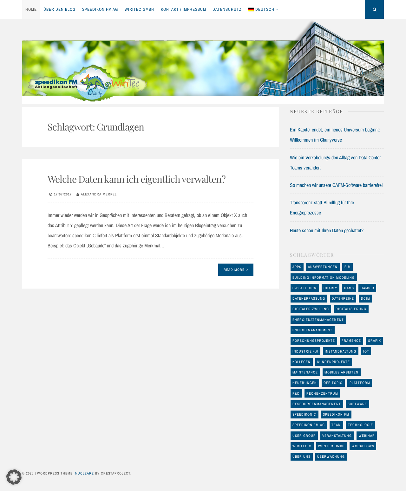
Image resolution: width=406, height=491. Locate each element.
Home (31, 9)
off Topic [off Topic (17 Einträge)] (333, 382)
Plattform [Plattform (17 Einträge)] (360, 382)
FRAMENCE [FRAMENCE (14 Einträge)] (351, 340)
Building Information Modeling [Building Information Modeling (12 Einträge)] (323, 277)
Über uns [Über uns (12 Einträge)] (301, 456)
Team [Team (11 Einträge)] (336, 425)
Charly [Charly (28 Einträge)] (330, 288)
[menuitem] (263, 9)
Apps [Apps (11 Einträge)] (296, 267)
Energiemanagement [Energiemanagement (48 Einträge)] (312, 330)
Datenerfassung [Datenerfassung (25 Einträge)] (308, 298)
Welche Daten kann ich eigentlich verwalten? (137, 179)
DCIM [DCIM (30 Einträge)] (365, 298)
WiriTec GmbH (139, 9)
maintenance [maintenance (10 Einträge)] (305, 372)
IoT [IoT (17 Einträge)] (366, 351)
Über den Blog (59, 9)
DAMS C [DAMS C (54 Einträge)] (367, 288)
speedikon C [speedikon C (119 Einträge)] (304, 414)
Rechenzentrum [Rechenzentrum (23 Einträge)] (322, 393)
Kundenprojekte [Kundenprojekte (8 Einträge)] (333, 362)
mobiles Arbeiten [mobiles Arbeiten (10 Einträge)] (341, 372)
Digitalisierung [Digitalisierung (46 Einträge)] (351, 309)
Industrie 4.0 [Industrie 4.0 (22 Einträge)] (305, 351)
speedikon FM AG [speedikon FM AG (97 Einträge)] (308, 425)
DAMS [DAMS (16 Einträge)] (349, 288)
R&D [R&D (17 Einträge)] (296, 393)
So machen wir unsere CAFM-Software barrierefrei (336, 185)
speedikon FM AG (100, 9)
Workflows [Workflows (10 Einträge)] (363, 446)
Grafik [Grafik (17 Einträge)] (374, 340)
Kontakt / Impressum (183, 9)
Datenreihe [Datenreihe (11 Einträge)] (343, 298)
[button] (14, 477)
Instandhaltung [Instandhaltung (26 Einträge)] (340, 351)
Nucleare (84, 473)
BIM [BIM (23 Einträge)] (347, 267)
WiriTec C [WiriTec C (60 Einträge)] (301, 446)
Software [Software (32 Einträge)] (357, 404)
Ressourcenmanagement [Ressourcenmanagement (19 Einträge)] (316, 404)
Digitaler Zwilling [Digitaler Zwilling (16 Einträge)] (310, 309)
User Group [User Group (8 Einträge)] (304, 435)
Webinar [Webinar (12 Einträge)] (367, 435)
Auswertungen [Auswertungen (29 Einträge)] (322, 267)
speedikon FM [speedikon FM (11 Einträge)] (336, 414)
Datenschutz (227, 9)
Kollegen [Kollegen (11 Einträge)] (301, 362)
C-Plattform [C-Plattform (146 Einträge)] (304, 288)
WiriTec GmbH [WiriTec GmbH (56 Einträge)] (331, 446)
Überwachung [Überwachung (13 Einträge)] (331, 456)
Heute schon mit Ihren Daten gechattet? (326, 230)
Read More (236, 269)
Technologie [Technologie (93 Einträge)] (360, 425)
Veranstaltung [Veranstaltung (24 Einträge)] (337, 435)
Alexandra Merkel (99, 194)
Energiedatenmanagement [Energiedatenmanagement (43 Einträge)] (318, 319)
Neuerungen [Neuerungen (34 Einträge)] (304, 382)
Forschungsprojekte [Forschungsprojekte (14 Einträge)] (313, 340)
